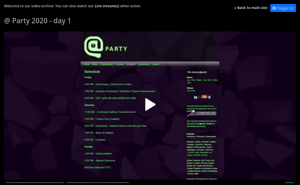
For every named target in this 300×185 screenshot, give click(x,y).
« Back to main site (251, 7)
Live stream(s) (107, 6)
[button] (150, 106)
